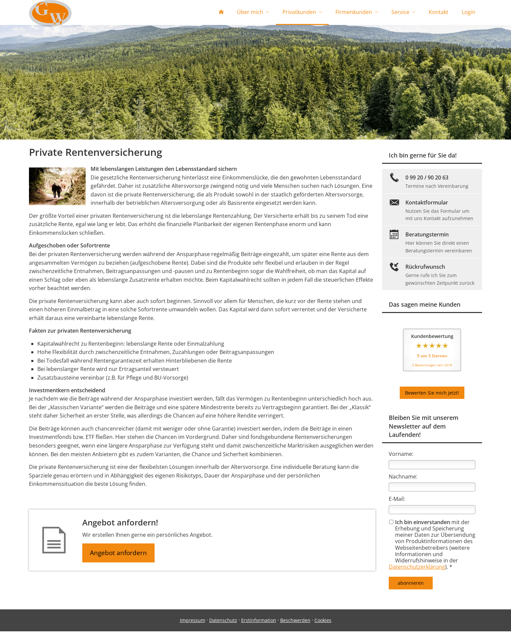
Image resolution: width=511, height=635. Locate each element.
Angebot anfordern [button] (119, 556)
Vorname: (401, 457)
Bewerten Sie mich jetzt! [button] (432, 396)
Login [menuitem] (468, 12)
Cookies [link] (322, 624)
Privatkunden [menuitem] (299, 12)
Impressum (192, 624)
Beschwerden (295, 624)
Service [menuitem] (400, 12)
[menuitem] (221, 13)
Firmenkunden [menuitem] (353, 12)
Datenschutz (223, 624)
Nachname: (403, 480)
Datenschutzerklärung (417, 570)
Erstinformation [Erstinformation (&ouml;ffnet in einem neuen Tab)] (258, 624)
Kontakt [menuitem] (438, 12)
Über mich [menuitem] (250, 12)
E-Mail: (397, 502)
